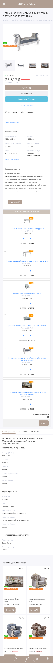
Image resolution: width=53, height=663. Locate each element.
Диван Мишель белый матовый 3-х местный (27, 325)
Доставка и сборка (12, 122)
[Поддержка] (49, 4)
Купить (43, 423)
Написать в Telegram (26, 99)
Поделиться (14, 202)
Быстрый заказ (27, 93)
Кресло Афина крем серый (13, 648)
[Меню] (4, 4)
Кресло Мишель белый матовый (27, 293)
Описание (23, 431)
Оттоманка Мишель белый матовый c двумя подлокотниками (27, 359)
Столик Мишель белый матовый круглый (27, 228)
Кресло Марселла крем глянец (37, 600)
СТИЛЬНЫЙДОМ (26, 3)
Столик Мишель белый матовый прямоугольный (27, 261)
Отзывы (35, 431)
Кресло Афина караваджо (38, 648)
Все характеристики (12, 160)
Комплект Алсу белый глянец (11, 600)
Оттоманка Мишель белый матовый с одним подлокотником (27, 393)
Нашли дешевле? (26, 105)
